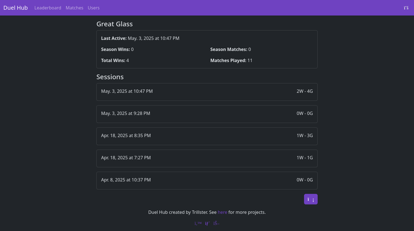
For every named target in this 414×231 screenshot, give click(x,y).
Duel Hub (15, 7)
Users (94, 8)
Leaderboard (47, 8)
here (222, 212)
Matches (75, 8)
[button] (207, 92)
